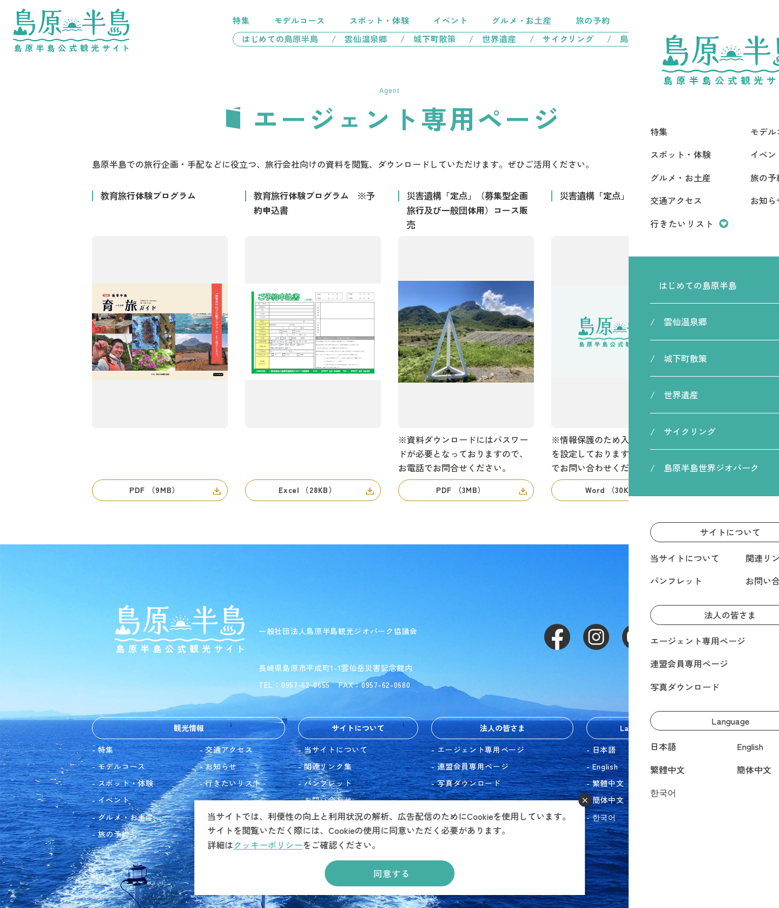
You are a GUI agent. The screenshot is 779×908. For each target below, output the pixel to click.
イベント (450, 20)
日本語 (604, 749)
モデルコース (300, 20)
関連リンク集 (328, 766)
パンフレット (328, 783)
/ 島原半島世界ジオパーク (665, 38)
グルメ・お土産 (521, 20)
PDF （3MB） (460, 489)
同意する (391, 873)
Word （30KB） (613, 489)
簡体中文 (608, 799)
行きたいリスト (716, 20)
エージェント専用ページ (481, 749)
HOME (647, 68)
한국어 (604, 817)
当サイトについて (336, 749)
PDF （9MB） (154, 489)
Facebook (557, 637)
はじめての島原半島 (276, 38)
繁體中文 (608, 783)
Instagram (596, 637)
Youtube (635, 637)
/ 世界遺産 (493, 38)
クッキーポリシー (267, 844)
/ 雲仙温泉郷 (359, 38)
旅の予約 (593, 20)
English (605, 766)
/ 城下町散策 (428, 38)
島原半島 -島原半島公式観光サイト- (71, 30)
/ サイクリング (562, 38)
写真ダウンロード (469, 783)
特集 (241, 20)
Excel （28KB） (307, 489)
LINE (674, 637)
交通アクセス (660, 20)
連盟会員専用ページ (473, 766)
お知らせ (221, 766)
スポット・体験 (379, 20)
